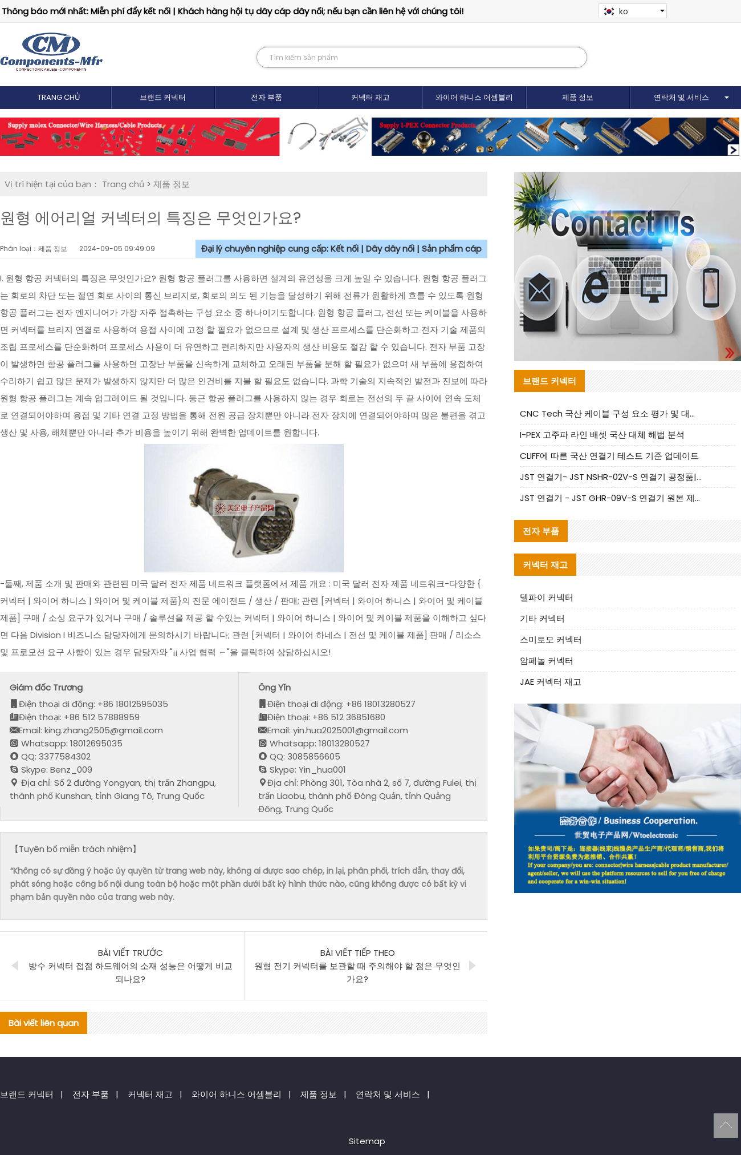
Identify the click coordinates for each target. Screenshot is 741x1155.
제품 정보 (577, 97)
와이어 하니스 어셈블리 (474, 97)
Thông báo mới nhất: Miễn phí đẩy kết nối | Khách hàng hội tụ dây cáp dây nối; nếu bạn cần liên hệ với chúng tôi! (232, 11)
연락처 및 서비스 (681, 97)
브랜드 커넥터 (163, 97)
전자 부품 (266, 97)
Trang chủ (59, 97)
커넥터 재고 (370, 97)
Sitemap (367, 1141)
